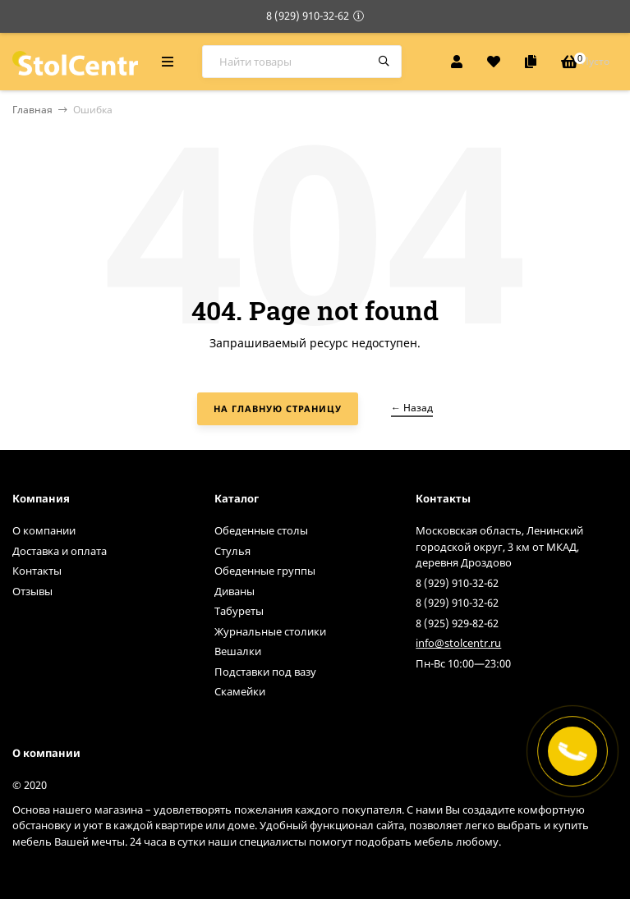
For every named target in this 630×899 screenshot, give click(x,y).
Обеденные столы (261, 530)
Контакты (37, 570)
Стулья (232, 551)
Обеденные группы (264, 570)
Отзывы (32, 591)
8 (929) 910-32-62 (307, 15)
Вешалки (237, 651)
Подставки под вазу (265, 671)
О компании (44, 530)
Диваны (234, 591)
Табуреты (239, 610)
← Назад (412, 408)
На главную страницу (278, 408)
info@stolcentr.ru (458, 642)
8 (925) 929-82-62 (457, 623)
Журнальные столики (270, 631)
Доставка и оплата (59, 551)
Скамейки (239, 691)
